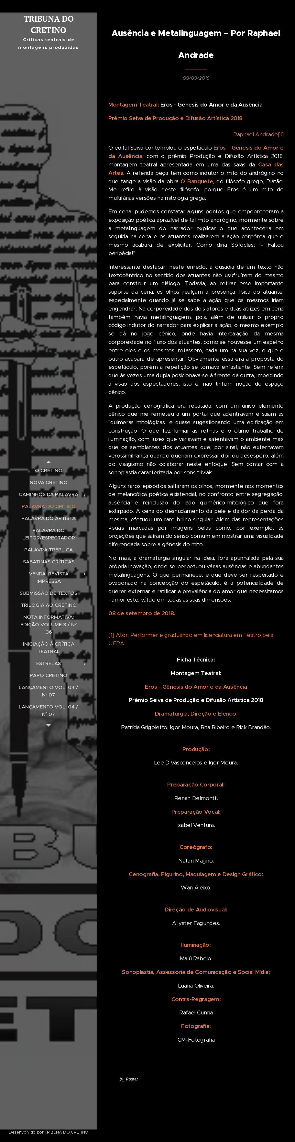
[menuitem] (48, 470)
